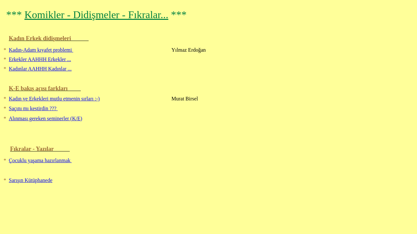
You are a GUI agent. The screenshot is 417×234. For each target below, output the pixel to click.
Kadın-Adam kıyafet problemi (41, 50)
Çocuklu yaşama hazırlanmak (40, 160)
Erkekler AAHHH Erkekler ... (40, 59)
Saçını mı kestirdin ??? (33, 108)
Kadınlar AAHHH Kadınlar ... (40, 69)
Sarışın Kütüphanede (30, 180)
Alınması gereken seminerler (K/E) (45, 118)
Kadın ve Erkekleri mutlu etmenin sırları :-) (54, 98)
